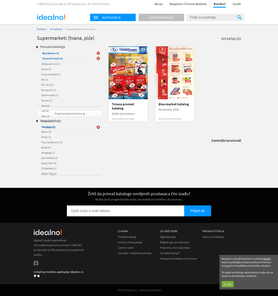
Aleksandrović (50, 64)
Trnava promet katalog (123, 106)
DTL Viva (47, 84)
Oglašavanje (168, 237)
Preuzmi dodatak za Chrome (178, 259)
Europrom (48, 90)
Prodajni (49, 127)
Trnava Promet (52, 58)
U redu (228, 284)
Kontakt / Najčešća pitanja (134, 253)
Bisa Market (50, 53)
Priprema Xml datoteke (175, 248)
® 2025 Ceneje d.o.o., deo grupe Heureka (139, 290)
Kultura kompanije (130, 242)
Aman (46, 69)
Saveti (237, 4)
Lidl (45, 111)
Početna (41, 29)
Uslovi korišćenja (213, 237)
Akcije (158, 4)
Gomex (46, 100)
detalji (266, 259)
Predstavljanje (127, 237)
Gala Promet (49, 95)
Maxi (45, 116)
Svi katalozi (56, 29)
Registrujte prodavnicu (174, 242)
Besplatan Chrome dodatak (188, 4)
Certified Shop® (170, 253)
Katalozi (219, 4)
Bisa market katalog (174, 104)
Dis (44, 79)
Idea (45, 105)
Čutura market (51, 74)
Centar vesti (125, 248)
